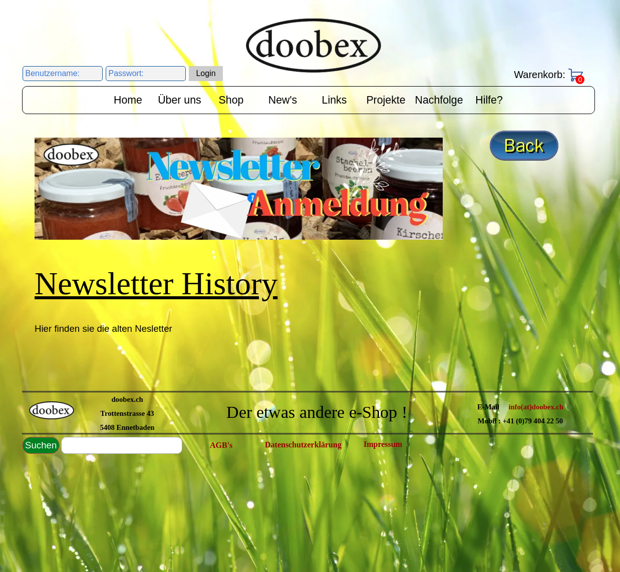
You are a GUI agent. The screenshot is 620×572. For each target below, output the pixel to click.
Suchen (41, 445)
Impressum (383, 444)
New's (282, 100)
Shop (231, 100)
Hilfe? (489, 100)
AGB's (221, 445)
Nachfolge (439, 100)
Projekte (385, 100)
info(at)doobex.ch (535, 407)
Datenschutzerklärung (303, 444)
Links (334, 100)
